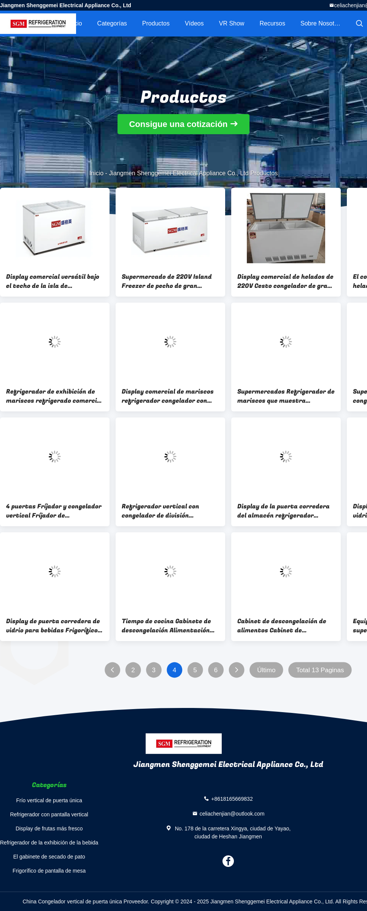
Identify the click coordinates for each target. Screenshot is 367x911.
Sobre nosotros (321, 23)
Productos (156, 23)
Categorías (112, 23)
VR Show (232, 23)
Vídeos (194, 23)
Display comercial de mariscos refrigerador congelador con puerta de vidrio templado (168, 396)
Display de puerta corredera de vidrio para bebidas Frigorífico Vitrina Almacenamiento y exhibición (53, 626)
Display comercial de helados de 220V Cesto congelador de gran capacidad (285, 281)
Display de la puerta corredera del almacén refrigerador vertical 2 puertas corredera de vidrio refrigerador (285, 511)
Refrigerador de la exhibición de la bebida (49, 843)
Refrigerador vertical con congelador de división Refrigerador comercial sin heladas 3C (162, 511)
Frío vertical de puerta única (49, 800)
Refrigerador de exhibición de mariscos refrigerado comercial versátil (54, 396)
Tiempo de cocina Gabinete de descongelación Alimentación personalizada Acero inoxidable (169, 626)
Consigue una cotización (178, 124)
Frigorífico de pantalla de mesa (49, 871)
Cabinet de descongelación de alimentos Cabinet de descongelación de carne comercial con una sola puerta (283, 626)
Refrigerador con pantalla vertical (49, 814)
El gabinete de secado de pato (49, 857)
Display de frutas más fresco (49, 828)
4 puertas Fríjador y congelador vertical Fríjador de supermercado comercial (54, 511)
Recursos (272, 23)
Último (266, 670)
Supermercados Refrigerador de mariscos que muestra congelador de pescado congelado (286, 396)
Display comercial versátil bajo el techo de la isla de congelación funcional (52, 281)
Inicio (75, 23)
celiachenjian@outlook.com (232, 813)
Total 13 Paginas (320, 670)
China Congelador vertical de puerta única (72, 901)
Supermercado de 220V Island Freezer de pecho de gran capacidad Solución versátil (167, 281)
